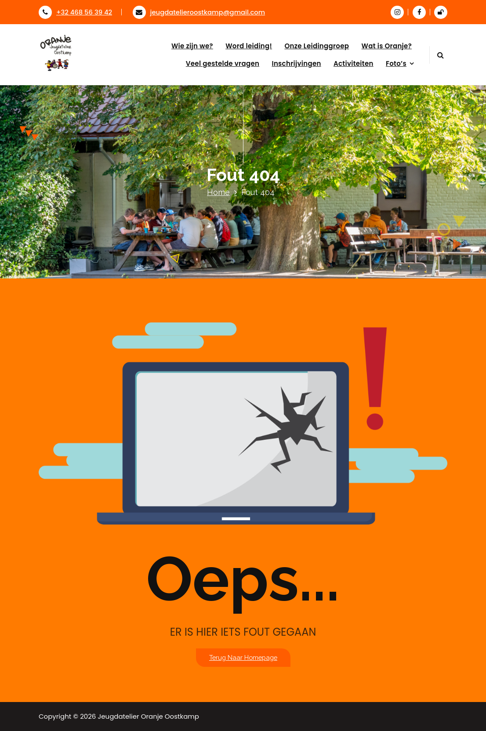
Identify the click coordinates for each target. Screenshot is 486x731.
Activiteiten (354, 63)
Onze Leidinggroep (316, 46)
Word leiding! (248, 46)
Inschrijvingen (296, 63)
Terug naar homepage (243, 657)
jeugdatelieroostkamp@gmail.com (199, 12)
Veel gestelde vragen (222, 63)
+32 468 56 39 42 (75, 12)
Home (218, 192)
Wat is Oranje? (387, 46)
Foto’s (396, 63)
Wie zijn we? (192, 46)
